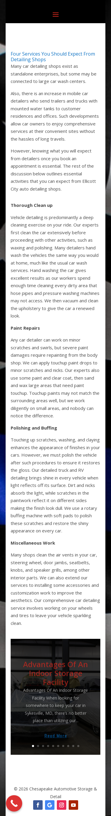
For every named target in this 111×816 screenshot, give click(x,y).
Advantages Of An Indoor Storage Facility (55, 677)
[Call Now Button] (14, 803)
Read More (55, 740)
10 (78, 746)
